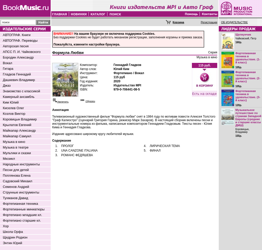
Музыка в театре (16, 147)
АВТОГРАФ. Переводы (20, 40)
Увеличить (63, 101)
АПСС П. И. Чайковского (22, 52)
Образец (90, 101)
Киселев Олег (13, 108)
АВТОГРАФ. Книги (16, 35)
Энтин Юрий (12, 243)
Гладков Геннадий (17, 74)
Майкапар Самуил (17, 136)
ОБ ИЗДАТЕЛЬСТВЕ (234, 22)
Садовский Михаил (17, 181)
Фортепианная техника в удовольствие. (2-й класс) (247, 77)
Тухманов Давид (15, 198)
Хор (6, 226)
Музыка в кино (14, 142)
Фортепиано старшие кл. (22, 220)
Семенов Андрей (16, 187)
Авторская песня (16, 46)
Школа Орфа (13, 232)
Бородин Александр (18, 57)
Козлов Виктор (14, 114)
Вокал (7, 63)
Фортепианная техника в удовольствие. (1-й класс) (247, 58)
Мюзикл (9, 159)
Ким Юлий (11, 102)
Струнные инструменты (21, 192)
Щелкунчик (243, 34)
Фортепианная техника (20, 204)
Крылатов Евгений (17, 125)
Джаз (7, 85)
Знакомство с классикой (21, 91)
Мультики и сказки (17, 153)
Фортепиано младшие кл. (22, 215)
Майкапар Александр (19, 130)
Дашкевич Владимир (19, 80)
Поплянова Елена (16, 175)
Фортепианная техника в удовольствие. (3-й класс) (247, 95)
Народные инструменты (21, 164)
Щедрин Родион (15, 237)
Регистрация (209, 22)
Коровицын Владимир (20, 119)
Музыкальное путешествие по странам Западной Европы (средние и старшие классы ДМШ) (248, 117)
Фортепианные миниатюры (24, 209)
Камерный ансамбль (19, 97)
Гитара (8, 69)
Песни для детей (16, 170)
